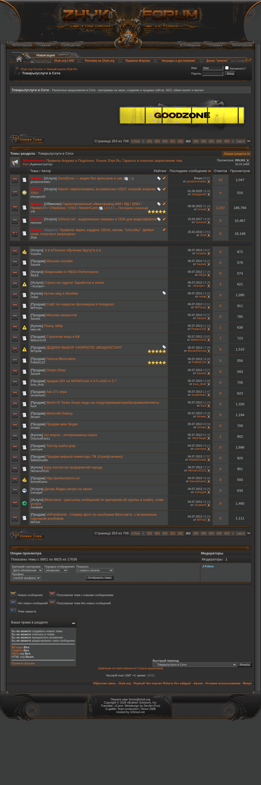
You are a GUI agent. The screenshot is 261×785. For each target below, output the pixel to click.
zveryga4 (36, 492)
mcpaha (36, 253)
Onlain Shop (56, 370)
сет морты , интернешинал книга (70, 435)
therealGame (39, 481)
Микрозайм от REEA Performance (71, 272)
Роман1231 (198, 328)
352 (180, 141)
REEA (34, 275)
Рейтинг (160, 171)
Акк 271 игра (56, 392)
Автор (46, 171)
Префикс (18, 574)
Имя (194, 68)
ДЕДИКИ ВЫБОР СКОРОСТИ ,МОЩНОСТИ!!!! (84, 347)
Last (241, 141)
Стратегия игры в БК (63, 337)
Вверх (247, 683)
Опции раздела (235, 153)
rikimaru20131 (40, 470)
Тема (34, 171)
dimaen (35, 416)
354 (196, 141)
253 (149, 141)
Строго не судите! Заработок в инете (74, 283)
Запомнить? (235, 68)
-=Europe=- (38, 286)
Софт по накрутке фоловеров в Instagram (80, 304)
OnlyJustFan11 (40, 438)
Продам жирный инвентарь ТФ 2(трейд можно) (84, 457)
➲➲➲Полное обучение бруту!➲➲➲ (72, 250)
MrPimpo (36, 307)
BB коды (17, 647)
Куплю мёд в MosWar (61, 293)
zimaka (35, 427)
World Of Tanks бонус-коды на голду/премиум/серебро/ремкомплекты (102, 402)
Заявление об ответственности (117, 668)
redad (34, 297)
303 (157, 141)
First (136, 141)
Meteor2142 (38, 340)
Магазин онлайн (59, 261)
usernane (37, 449)
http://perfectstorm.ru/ (63, 478)
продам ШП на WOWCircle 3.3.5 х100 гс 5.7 (81, 381)
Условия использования (222, 683)
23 (221, 180)
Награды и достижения (178, 60)
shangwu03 (38, 196)
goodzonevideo (40, 181)
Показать (82, 566)
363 (211, 141)
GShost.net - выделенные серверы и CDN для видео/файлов (107, 219)
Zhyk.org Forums (32, 69)
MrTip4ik (36, 351)
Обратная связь (104, 683)
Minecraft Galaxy (59, 413)
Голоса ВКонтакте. (61, 359)
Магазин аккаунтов (61, 315)
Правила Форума (137, 60)
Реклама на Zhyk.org (99, 60)
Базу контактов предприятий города (73, 467)
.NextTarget (198, 438)
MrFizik (35, 522)
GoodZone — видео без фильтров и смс (90, 178)
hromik (202, 209)
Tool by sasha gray (61, 446)
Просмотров (240, 171)
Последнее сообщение (188, 171)
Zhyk (25, 164)
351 (172, 141)
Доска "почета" (217, 60)
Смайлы (17, 650)
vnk (33, 211)
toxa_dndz (37, 384)
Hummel (36, 222)
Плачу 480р (53, 326)
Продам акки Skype (62, 424)
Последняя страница (133, 207)
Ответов (220, 171)
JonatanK (37, 507)
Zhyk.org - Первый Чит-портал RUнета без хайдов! (154, 683)
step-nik (36, 329)
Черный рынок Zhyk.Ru (61, 69)
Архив (198, 683)
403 (219, 141)
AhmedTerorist (197, 350)
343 (164, 141)
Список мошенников (150, 668)
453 (226, 141)
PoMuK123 (38, 362)
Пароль (196, 73)
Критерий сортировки (26, 566)
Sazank (35, 264)
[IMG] (15, 653)
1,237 (220, 208)
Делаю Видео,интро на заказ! (68, 489)
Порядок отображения (59, 566)
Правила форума (23, 663)
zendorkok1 (38, 395)
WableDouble (39, 460)
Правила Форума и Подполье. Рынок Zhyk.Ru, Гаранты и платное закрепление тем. (114, 161)
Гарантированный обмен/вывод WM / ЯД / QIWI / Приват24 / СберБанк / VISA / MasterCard (86, 206)
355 (203, 141)
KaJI (33, 406)
